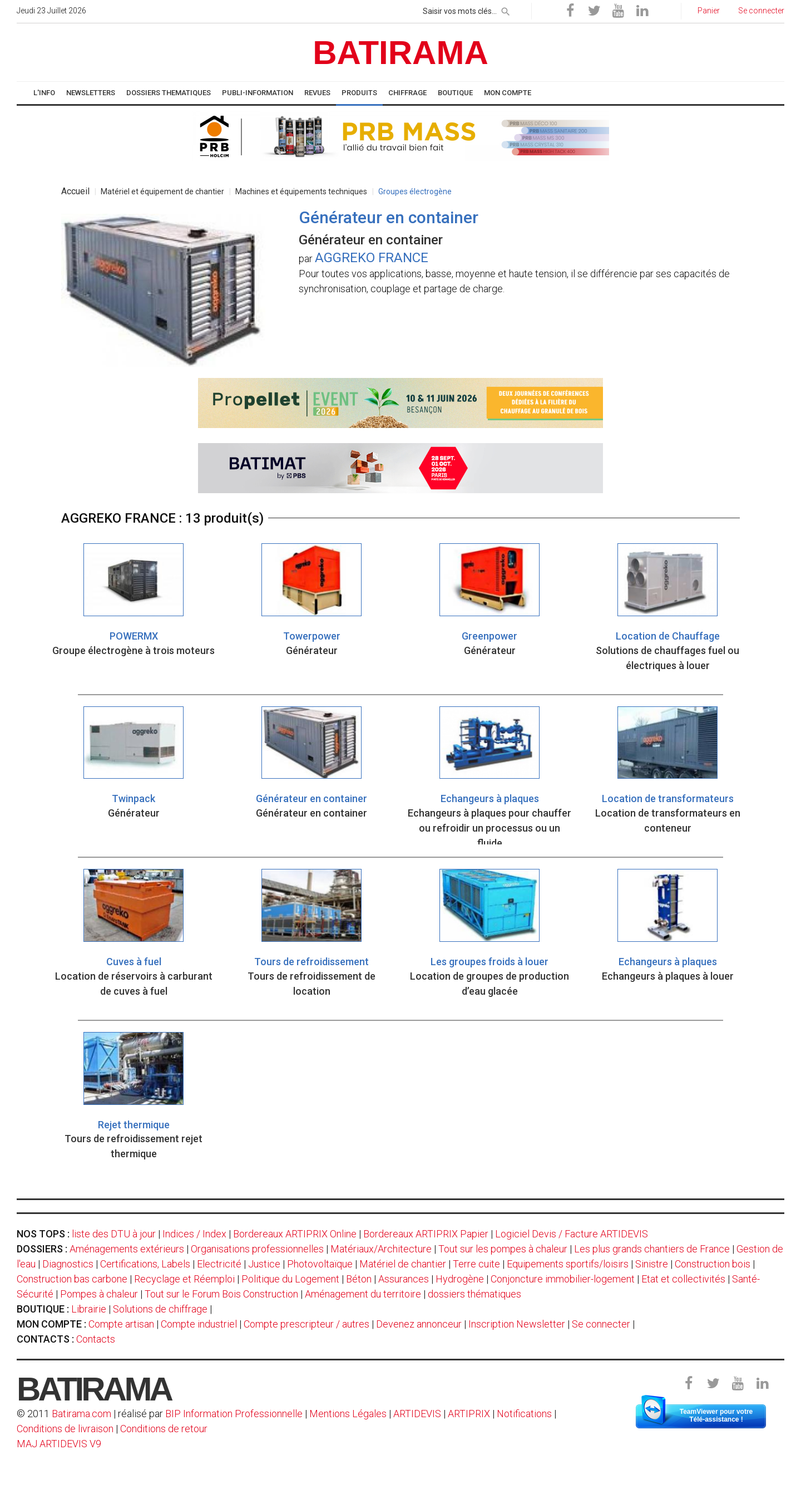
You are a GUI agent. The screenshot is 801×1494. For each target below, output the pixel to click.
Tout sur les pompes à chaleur (502, 1249)
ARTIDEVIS (417, 1413)
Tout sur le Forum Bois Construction (221, 1294)
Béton (359, 1279)
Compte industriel (199, 1324)
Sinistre (651, 1264)
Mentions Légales (348, 1413)
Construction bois (712, 1264)
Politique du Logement (290, 1279)
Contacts (95, 1339)
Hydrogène (460, 1279)
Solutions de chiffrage (160, 1309)
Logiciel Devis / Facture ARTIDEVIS (571, 1234)
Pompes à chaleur (99, 1294)
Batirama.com (81, 1413)
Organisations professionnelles (257, 1249)
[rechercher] (506, 9)
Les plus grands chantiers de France (652, 1249)
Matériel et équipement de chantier (162, 191)
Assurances (403, 1279)
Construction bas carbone (72, 1279)
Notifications (525, 1413)
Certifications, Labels (145, 1264)
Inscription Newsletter (516, 1324)
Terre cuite (476, 1264)
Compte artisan (121, 1324)
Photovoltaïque (320, 1264)
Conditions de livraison (65, 1428)
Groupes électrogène (415, 191)
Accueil (75, 191)
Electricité (219, 1264)
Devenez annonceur (419, 1324)
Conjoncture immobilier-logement (563, 1279)
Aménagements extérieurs (127, 1249)
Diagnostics (67, 1264)
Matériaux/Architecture (381, 1249)
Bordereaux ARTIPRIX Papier (425, 1234)
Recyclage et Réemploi (184, 1279)
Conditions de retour (163, 1428)
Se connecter (601, 1324)
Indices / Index (194, 1234)
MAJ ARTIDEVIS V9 (59, 1443)
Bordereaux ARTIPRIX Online (295, 1234)
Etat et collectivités (683, 1279)
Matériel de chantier (402, 1264)
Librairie (88, 1309)
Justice (264, 1264)
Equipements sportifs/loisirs (568, 1264)
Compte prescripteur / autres (306, 1324)
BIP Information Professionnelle (234, 1413)
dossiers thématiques (474, 1294)
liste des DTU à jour (114, 1234)
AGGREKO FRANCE (371, 258)
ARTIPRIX (469, 1413)
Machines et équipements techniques (301, 191)
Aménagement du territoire (363, 1294)
